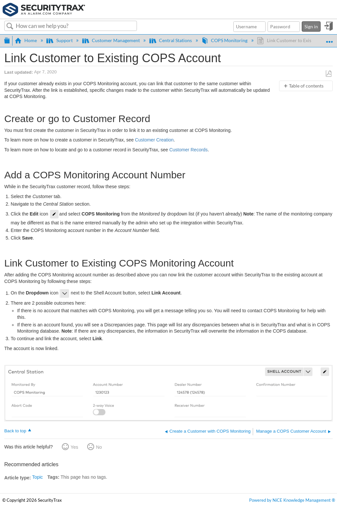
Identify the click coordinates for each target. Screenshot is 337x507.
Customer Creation (154, 139)
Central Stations (171, 40)
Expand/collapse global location (329, 39)
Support (59, 40)
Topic (37, 477)
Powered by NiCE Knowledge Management (292, 500)
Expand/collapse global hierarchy (7, 40)
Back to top (15, 430)
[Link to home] (44, 9)
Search (10, 26)
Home (26, 40)
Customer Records (188, 149)
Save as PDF (328, 73)
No (99, 447)
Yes (74, 447)
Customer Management (111, 40)
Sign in (311, 26)
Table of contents (306, 86)
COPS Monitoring (224, 40)
